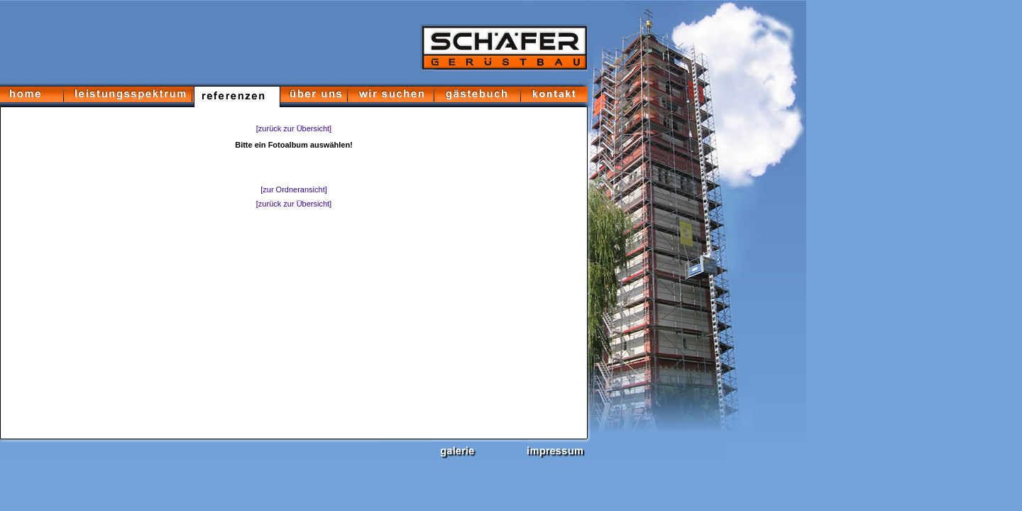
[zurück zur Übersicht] (293, 128)
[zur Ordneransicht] (293, 189)
